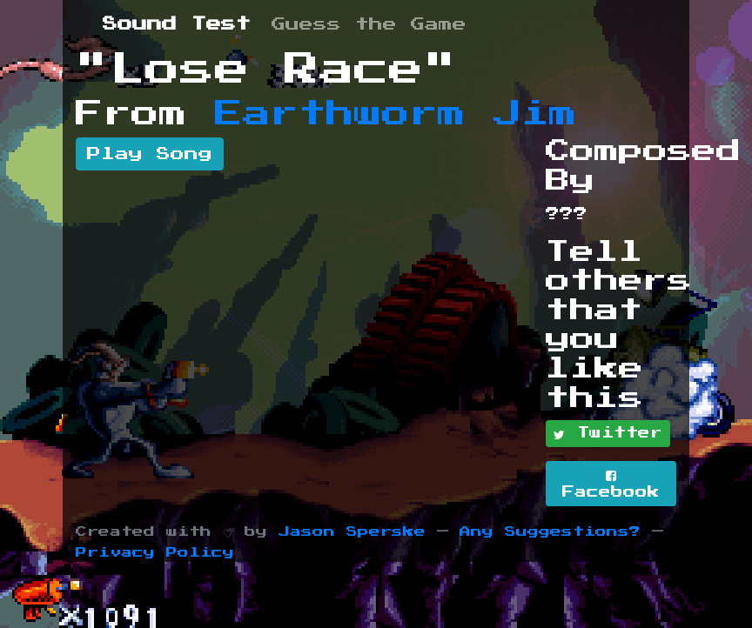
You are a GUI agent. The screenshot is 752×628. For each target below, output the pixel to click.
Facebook (611, 484)
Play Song (149, 154)
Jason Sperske (352, 532)
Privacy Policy (155, 552)
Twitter (608, 434)
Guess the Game (369, 24)
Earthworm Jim (396, 114)
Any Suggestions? (550, 532)
